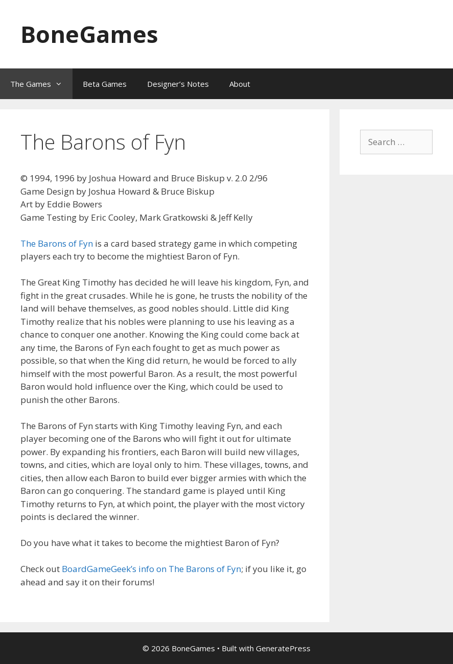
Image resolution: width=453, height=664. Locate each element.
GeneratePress (283, 648)
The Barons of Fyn (56, 243)
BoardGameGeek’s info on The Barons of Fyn (151, 569)
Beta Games (105, 84)
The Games (41, 83)
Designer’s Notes (178, 84)
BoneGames (89, 34)
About (239, 84)
